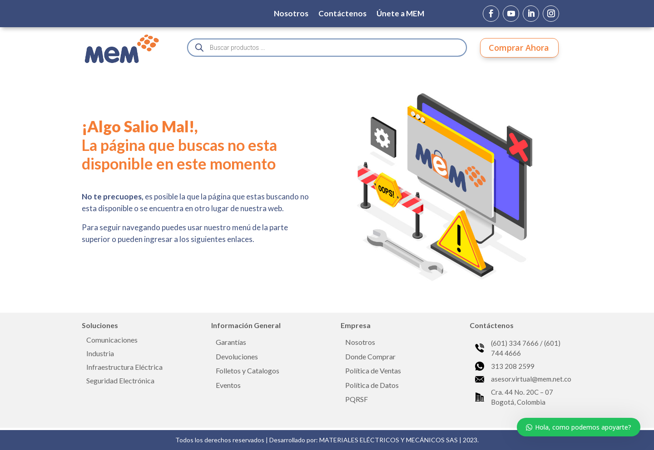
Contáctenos (342, 14)
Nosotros (291, 14)
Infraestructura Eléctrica (124, 367)
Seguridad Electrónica (120, 381)
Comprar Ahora (519, 47)
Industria (100, 354)
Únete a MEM (400, 14)
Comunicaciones (112, 340)
